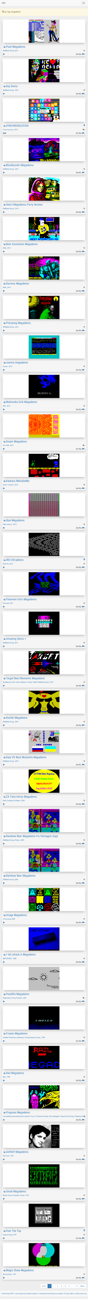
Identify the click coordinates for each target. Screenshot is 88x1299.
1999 (43, 1037)
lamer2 (11, 485)
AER (4, 406)
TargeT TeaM (32, 682)
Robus (17, 840)
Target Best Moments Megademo (25, 678)
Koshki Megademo (16, 717)
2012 (11, 564)
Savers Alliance (21, 682)
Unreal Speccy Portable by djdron (26, 1294)
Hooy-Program (17, 998)
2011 (11, 603)
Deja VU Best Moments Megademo (26, 757)
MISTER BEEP (7, 958)
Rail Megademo (15, 1073)
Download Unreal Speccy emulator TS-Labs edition (57, 1294)
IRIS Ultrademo (14, 560)
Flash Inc (6, 564)
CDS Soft (6, 1156)
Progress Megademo (18, 1112)
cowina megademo (17, 362)
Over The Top (13, 1231)
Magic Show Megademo (20, 1270)
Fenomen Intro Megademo (21, 599)
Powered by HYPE (7, 1294)
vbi (4, 445)
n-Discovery (7, 919)
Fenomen (6, 603)
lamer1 (5, 485)
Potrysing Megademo (18, 323)
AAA (4, 248)
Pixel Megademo (15, 46)
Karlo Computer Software (11, 801)
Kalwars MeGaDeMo (17, 481)
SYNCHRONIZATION (17, 125)
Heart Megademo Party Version (24, 204)
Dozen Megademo (16, 441)
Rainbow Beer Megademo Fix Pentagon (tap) (32, 836)
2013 (8, 406)
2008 (13, 919)
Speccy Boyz (7, 1274)
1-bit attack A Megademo (21, 954)
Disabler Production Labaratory (13, 1037)
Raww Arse (7, 998)
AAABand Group (8, 51)
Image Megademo (16, 915)
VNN (7, 445)
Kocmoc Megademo (17, 283)
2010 (51, 682)
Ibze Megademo (15, 520)
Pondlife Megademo (17, 994)
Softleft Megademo (17, 1152)
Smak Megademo (16, 1191)
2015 (16, 51)
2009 (23, 801)
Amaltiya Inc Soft (9, 682)
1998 (8, 1077)
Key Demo (12, 86)
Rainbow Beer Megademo (21, 875)
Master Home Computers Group (13, 1195)
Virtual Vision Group (67, 1116)
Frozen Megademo (17, 1033)
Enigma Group (7, 1235)
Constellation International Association (16, 1116)
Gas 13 (33, 1116)
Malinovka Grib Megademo (21, 402)
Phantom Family (42, 1116)
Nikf (4, 1077)
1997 (12, 1156)
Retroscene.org (81, 1294)
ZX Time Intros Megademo (21, 796)
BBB (3, 3)
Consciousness (8, 130)
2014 (16, 209)
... (53, 1286)
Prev (44, 1286)
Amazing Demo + (16, 638)
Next (82, 1286)
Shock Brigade (54, 1116)
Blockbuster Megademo (20, 165)
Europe (5, 366)
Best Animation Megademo (22, 244)
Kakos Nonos (7, 524)
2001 (24, 998)
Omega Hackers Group (32, 1037)
